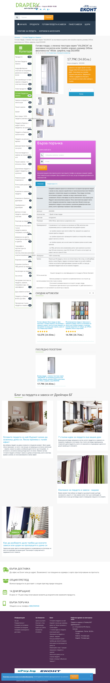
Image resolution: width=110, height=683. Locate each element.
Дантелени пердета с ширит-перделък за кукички (23, 171)
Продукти (34, 24)
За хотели (18, 276)
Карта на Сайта (41, 627)
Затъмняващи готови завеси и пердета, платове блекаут (23, 82)
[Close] (91, 676)
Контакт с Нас (40, 623)
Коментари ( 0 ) (52, 184)
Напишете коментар (63, 53)
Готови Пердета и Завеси (54, 24)
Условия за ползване (21, 625)
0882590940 (34, 606)
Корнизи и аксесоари (49, 31)
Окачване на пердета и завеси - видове (78, 489)
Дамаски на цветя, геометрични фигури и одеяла (22, 239)
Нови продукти (20, 89)
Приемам (74, 676)
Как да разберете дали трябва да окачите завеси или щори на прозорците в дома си (25, 544)
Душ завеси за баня (22, 292)
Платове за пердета (26, 31)
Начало (22, 24)
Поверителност (19, 623)
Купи (81, 94)
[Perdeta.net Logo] (27, 6)
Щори (87, 24)
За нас (17, 621)
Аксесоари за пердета (23, 271)
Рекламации (40, 625)
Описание (40, 184)
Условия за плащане (21, 627)
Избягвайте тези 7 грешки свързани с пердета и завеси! (58, 650)
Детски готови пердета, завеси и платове (21, 214)
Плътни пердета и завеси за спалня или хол (23, 155)
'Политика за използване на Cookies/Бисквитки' (18, 677)
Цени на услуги (40, 621)
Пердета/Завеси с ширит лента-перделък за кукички (23, 125)
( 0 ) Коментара (51, 53)
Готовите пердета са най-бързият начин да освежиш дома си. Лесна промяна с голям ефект (25, 439)
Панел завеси (75, 24)
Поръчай (42, 168)
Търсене (48, 17)
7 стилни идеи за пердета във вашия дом (79, 437)
